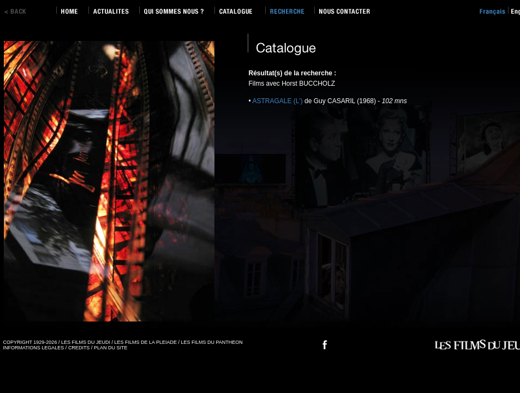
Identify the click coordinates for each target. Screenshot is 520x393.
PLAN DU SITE (111, 347)
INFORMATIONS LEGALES (33, 347)
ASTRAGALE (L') (277, 101)
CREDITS (79, 347)
